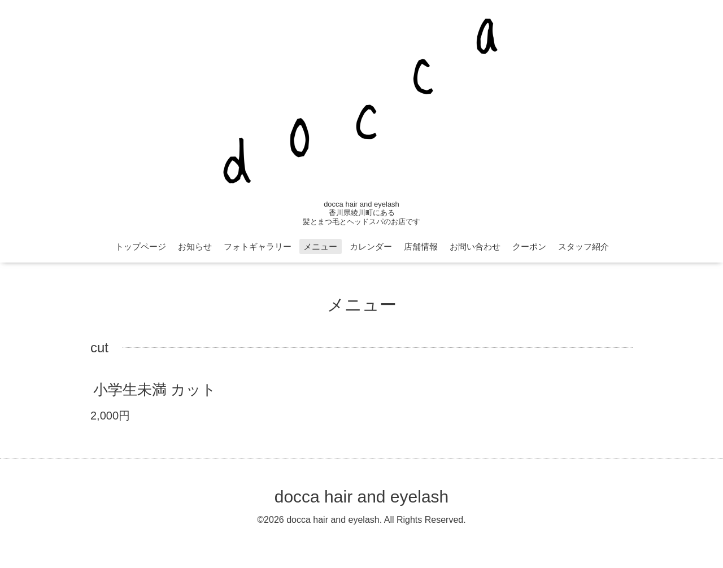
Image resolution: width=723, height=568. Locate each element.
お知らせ (195, 246)
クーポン (529, 246)
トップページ (140, 246)
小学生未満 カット (154, 389)
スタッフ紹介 (583, 246)
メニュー (320, 246)
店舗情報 (421, 246)
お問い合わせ (475, 246)
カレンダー (371, 246)
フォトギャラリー (257, 246)
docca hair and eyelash (362, 496)
